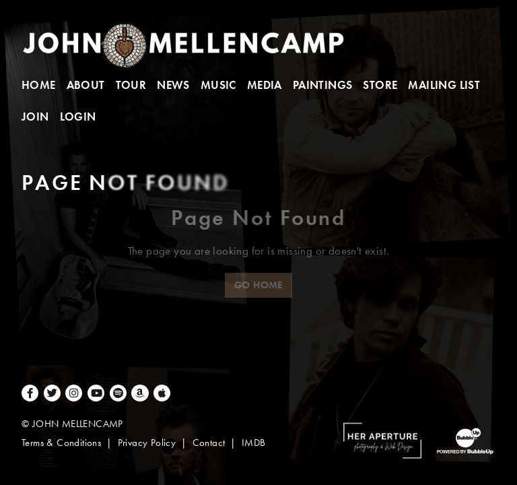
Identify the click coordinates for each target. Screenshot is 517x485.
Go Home (258, 285)
